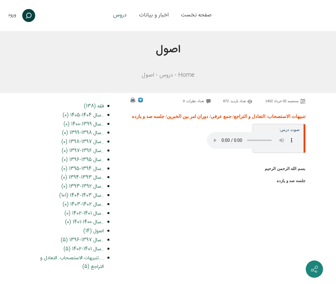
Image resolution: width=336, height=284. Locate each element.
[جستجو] (28, 15)
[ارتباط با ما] (314, 269)
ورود (12, 15)
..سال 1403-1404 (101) (81, 195)
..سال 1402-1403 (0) (83, 204)
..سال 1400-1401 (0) (84, 222)
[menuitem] (196, 15)
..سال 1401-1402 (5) (84, 249)
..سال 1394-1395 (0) (82, 169)
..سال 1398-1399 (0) (83, 133)
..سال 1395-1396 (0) (83, 160)
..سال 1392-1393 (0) (82, 186)
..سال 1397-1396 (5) (82, 240)
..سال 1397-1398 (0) (82, 142)
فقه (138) (94, 106)
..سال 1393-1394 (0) (82, 177)
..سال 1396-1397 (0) (83, 151)
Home (186, 75)
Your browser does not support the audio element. (253, 140)
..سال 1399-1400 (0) (84, 124)
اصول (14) (93, 231)
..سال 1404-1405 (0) (83, 115)
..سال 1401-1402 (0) (84, 213)
